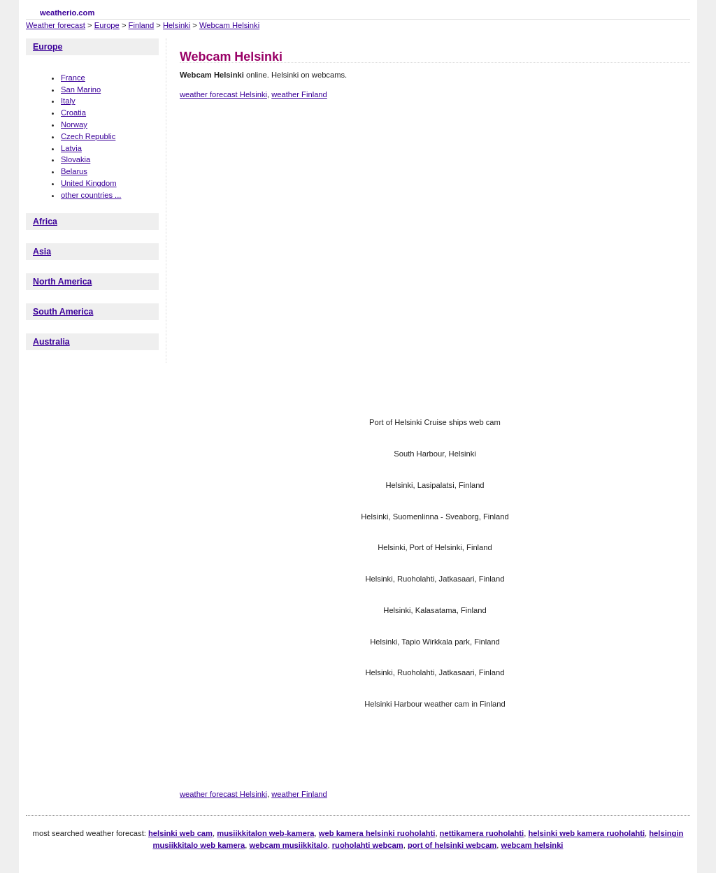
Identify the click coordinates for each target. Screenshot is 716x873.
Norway (74, 124)
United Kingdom (89, 183)
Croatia (73, 112)
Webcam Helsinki (229, 25)
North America (62, 282)
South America (63, 312)
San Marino (81, 89)
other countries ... (91, 195)
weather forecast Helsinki (223, 94)
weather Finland (299, 94)
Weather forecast (55, 25)
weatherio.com (67, 12)
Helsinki (176, 25)
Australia (51, 342)
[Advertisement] (434, 159)
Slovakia (75, 159)
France (73, 77)
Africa (45, 221)
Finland (142, 25)
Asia (42, 252)
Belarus (74, 171)
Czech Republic (88, 136)
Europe (107, 25)
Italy (68, 100)
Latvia (71, 148)
